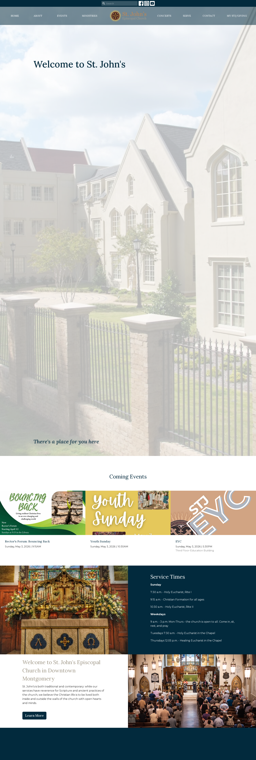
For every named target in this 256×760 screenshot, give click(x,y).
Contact (209, 15)
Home (15, 15)
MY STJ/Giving (237, 15)
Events (62, 15)
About (38, 15)
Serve (187, 15)
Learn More (34, 715)
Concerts (164, 15)
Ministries (89, 15)
